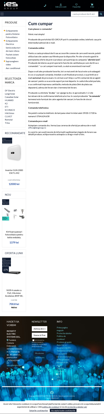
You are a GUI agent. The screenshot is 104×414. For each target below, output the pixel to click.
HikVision (9, 113)
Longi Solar (10, 93)
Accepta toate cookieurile (63, 410)
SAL (58, 377)
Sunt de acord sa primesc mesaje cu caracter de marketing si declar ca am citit (39, 344)
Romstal (9, 119)
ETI (6, 106)
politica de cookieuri (50, 407)
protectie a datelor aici (77, 407)
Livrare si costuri (64, 357)
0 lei (92, 6)
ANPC (59, 374)
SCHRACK (10, 110)
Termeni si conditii (64, 351)
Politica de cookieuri (61, 337)
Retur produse (63, 359)
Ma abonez (39, 353)
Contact (60, 371)
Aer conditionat (13, 68)
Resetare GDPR (64, 348)
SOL (58, 380)
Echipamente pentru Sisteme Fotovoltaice (13, 33)
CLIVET (8, 116)
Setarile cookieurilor (38, 410)
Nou (8, 194)
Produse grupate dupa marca (64, 343)
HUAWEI (9, 100)
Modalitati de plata (62, 364)
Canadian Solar (12, 97)
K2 (6, 103)
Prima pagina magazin (62, 329)
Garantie (60, 368)
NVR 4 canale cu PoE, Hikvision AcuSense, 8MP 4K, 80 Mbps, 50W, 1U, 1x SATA (14, 296)
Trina (7, 123)
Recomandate (15, 133)
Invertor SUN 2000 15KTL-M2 (14, 171)
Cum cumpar (62, 354)
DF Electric (10, 90)
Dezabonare (39, 357)
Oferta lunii (14, 253)
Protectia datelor (64, 333)
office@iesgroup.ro (37, 127)
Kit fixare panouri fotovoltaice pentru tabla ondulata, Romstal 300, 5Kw (14, 235)
